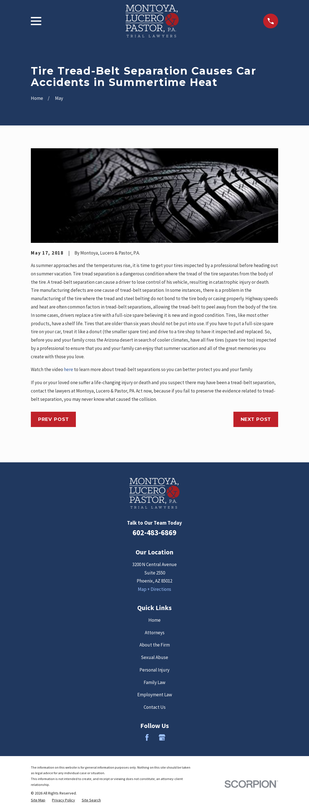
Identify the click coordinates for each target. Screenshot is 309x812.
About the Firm (154, 645)
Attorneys (155, 633)
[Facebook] (147, 737)
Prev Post (53, 419)
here (68, 369)
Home (154, 620)
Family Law (154, 682)
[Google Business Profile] (162, 737)
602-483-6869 (154, 532)
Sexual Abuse (154, 657)
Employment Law (154, 695)
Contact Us (155, 707)
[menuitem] (38, 800)
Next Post (256, 419)
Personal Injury (154, 670)
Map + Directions (154, 589)
